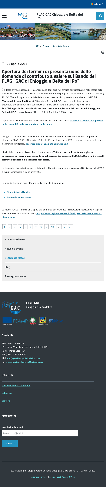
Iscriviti (9, 443)
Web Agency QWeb (66, 476)
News (46, 46)
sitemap (35, 476)
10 (52, 227)
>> (70, 227)
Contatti (6, 400)
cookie (52, 476)
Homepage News (15, 239)
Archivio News (61, 46)
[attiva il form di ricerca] (100, 16)
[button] (97, 4)
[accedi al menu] (4, 15)
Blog (7, 267)
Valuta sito (7, 393)
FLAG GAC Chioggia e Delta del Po (60, 16)
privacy (44, 476)
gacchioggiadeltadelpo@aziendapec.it (46, 144)
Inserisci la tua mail (12, 427)
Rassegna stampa (15, 276)
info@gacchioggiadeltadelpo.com (23, 358)
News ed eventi (14, 249)
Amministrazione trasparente (16, 385)
